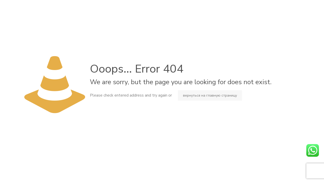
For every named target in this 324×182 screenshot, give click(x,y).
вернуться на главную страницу (210, 95)
